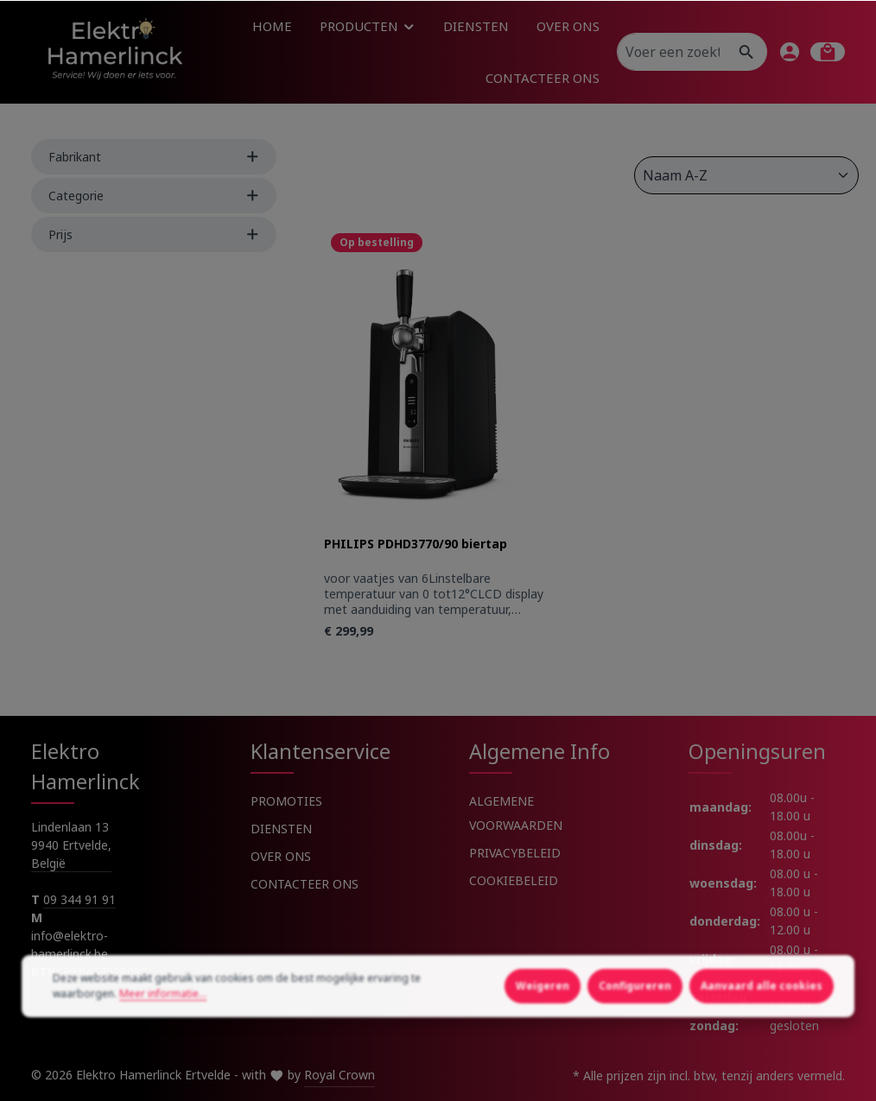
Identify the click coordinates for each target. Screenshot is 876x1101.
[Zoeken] (747, 52)
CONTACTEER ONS (305, 884)
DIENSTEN (281, 828)
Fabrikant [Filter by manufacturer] (153, 157)
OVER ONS (281, 856)
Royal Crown (339, 1074)
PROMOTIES (286, 801)
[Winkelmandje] (827, 51)
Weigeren (542, 1039)
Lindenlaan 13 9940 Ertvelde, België (71, 845)
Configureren (635, 1039)
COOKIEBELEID (513, 880)
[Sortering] (746, 175)
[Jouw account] (789, 51)
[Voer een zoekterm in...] (672, 52)
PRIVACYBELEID (515, 853)
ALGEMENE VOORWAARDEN (515, 813)
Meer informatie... (162, 1047)
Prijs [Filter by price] (153, 234)
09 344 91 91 (79, 899)
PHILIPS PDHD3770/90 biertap (415, 544)
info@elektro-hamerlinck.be (71, 944)
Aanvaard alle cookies (761, 1039)
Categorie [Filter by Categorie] (153, 195)
